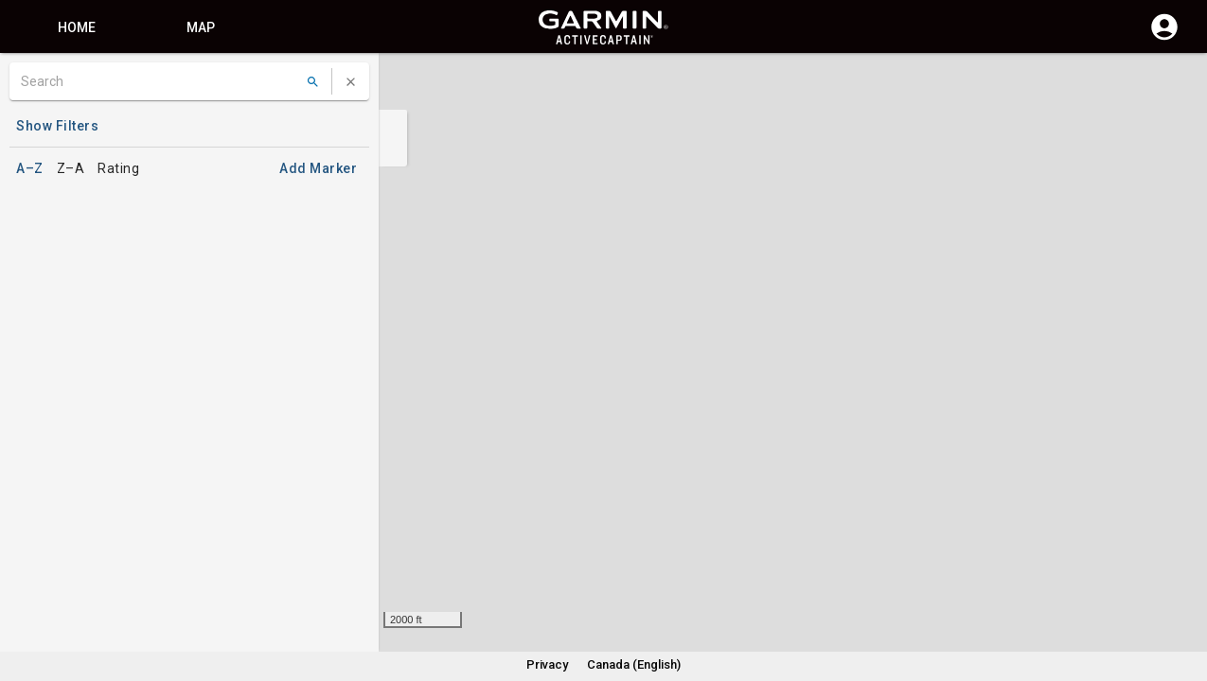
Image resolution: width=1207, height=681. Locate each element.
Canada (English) (634, 664)
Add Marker (318, 168)
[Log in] (1164, 37)
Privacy (547, 664)
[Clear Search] (350, 81)
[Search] (159, 81)
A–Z (30, 168)
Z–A (71, 168)
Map (200, 27)
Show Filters (57, 125)
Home (77, 27)
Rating (118, 168)
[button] (1183, 595)
